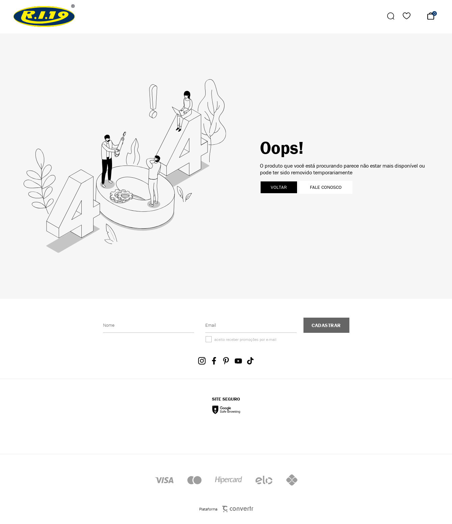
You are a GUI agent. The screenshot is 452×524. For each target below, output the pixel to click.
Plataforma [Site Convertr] (226, 509)
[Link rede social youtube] (238, 361)
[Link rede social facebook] (214, 361)
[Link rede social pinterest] (226, 361)
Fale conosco (326, 187)
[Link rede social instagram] (202, 361)
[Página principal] (45, 16)
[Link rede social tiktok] (250, 361)
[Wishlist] (406, 16)
